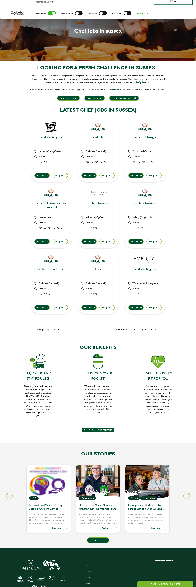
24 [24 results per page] (58, 329)
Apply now (42, 175)
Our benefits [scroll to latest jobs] (66, 98)
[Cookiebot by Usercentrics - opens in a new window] (18, 31)
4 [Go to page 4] (155, 329)
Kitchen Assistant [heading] (98, 203)
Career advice (87, 498)
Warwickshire (115, 89)
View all (98, 540)
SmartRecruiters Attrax (164, 560)
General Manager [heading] (145, 137)
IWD (34, 498)
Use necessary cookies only (173, 17)
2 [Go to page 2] (147, 329)
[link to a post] (49, 482)
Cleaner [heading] (98, 269)
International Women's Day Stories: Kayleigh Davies (45, 507)
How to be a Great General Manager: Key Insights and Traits (97, 507)
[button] (186, 496)
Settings (141, 31)
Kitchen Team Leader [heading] (51, 269)
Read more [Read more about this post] (56, 527)
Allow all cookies (173, 7)
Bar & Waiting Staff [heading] (51, 137)
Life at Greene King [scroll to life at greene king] (122, 98)
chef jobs (140, 82)
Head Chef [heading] (98, 137)
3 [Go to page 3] (151, 329)
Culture (134, 498)
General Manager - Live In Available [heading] (51, 205)
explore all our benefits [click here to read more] (98, 430)
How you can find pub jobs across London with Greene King (145, 507)
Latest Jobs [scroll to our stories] (93, 98)
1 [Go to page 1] (143, 329)
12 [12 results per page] (54, 329)
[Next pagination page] (159, 329)
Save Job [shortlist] (58, 175)
